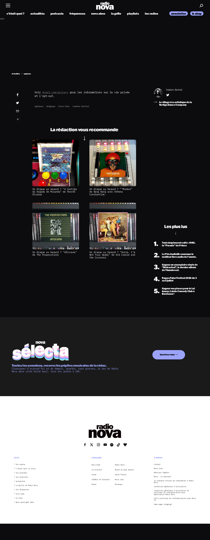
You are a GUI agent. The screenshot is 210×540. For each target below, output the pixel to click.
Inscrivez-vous (167, 354)
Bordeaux (119, 484)
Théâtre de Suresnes (101, 479)
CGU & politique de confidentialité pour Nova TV (175, 499)
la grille (116, 13)
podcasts (57, 13)
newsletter (178, 13)
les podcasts (21, 473)
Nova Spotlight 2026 (25, 502)
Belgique (51, 106)
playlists (133, 13)
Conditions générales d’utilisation (170, 487)
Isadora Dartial (81, 106)
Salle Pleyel (120, 475)
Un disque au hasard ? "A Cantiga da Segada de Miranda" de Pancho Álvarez (54, 192)
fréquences (77, 13)
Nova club (119, 479)
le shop (197, 13)
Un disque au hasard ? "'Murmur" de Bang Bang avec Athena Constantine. (110, 192)
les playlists (22, 477)
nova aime (98, 13)
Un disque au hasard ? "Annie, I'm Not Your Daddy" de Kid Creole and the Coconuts (112, 255)
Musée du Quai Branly (124, 470)
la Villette (97, 470)
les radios (151, 13)
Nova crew (158, 468)
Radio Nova (119, 465)
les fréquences (22, 490)
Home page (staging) (163, 504)
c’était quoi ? (15, 13)
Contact (157, 464)
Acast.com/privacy (55, 92)
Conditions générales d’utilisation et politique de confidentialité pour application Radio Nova (171, 492)
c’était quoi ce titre (26, 469)
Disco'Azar (63, 106)
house (94, 475)
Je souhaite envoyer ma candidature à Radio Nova (174, 482)
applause (39, 106)
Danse (94, 484)
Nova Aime (96, 465)
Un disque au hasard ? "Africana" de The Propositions (54, 253)
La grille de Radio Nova (27, 485)
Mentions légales (161, 473)
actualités (37, 13)
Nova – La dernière (162, 477)
